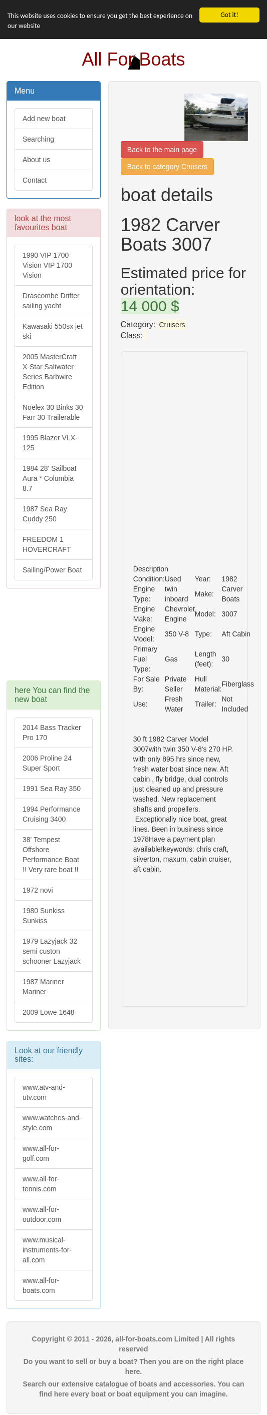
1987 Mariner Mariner (43, 987)
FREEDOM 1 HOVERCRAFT (47, 544)
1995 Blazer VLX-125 (50, 443)
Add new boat (44, 119)
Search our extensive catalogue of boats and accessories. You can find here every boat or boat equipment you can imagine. (133, 1389)
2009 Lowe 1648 (49, 1012)
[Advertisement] (54, 639)
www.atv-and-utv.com (44, 1092)
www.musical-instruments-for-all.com (47, 1250)
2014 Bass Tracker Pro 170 (52, 733)
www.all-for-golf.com (41, 1153)
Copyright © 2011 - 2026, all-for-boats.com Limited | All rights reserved (133, 1344)
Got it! (229, 15)
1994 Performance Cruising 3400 (51, 814)
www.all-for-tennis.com (41, 1184)
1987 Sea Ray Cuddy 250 (45, 514)
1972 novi (38, 890)
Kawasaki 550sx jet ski (53, 331)
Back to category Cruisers (167, 167)
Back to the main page (162, 150)
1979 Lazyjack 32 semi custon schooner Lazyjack (52, 951)
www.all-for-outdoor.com (42, 1214)
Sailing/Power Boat (52, 570)
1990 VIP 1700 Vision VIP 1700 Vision (47, 265)
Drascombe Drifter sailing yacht (51, 301)
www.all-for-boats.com (41, 1285)
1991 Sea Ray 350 (52, 789)
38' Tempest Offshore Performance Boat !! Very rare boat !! (51, 855)
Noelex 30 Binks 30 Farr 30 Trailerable (53, 412)
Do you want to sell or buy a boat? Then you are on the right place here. (134, 1366)
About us (36, 160)
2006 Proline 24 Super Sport (47, 763)
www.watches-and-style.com (52, 1123)
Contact (35, 180)
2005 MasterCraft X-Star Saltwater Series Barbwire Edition (50, 372)
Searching (38, 139)
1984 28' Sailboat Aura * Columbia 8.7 (50, 478)
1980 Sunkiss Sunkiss (44, 916)
